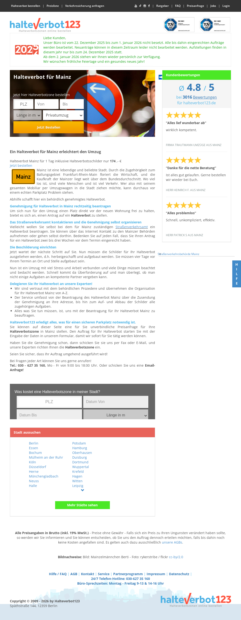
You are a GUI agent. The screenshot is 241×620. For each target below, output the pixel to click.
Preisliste (53, 6)
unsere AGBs (172, 542)
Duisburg (79, 457)
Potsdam (79, 443)
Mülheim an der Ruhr (46, 457)
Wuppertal (80, 467)
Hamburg (79, 448)
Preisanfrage (195, 6)
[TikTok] (140, 6)
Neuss (34, 481)
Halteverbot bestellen (25, 6)
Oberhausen (82, 452)
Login (226, 6)
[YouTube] (135, 6)
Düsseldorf (37, 467)
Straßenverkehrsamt (132, 227)
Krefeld (78, 471)
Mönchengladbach (43, 476)
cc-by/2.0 (176, 557)
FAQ (178, 6)
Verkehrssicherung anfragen (84, 6)
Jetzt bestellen (21, 165)
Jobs (213, 6)
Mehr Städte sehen (82, 505)
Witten (77, 481)
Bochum (35, 452)
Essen (33, 448)
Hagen (77, 476)
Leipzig (77, 485)
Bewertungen (205, 97)
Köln (32, 462)
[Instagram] (144, 6)
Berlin (33, 443)
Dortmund (80, 462)
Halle (33, 485)
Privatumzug (64, 115)
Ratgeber (162, 6)
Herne (34, 471)
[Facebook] (149, 6)
